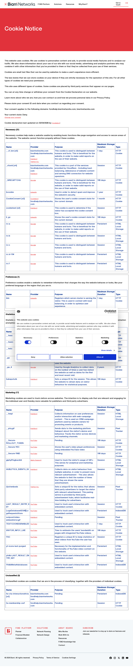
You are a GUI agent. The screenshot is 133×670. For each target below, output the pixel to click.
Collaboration (21, 641)
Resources (62, 641)
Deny (33, 357)
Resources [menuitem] (70, 4)
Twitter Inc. (35, 162)
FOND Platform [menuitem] (44, 4)
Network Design (43, 637)
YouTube (34, 440)
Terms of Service (52, 661)
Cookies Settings (69, 661)
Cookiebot (57, 123)
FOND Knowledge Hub (67, 645)
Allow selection (66, 357)
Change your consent (15, 117)
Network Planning (44, 633)
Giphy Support (37, 460)
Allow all (99, 357)
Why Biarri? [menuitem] (83, 4)
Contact (61, 649)
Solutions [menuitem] (58, 4)
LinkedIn (34, 192)
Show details (106, 350)
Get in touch (122, 4)
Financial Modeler (23, 637)
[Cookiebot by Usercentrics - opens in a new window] (106, 311)
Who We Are (63, 633)
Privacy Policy (38, 661)
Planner (18, 633)
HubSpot (34, 159)
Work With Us (63, 637)
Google (33, 180)
